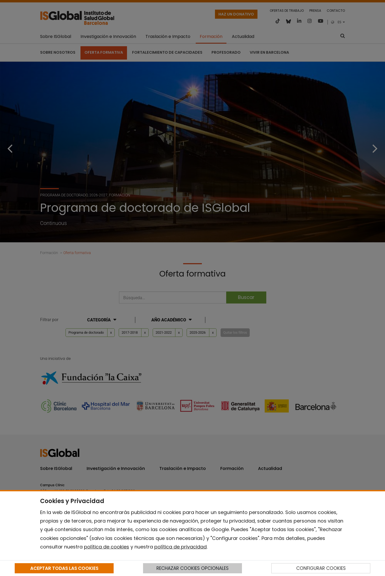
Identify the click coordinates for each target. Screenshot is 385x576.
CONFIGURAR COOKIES (321, 568)
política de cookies (106, 546)
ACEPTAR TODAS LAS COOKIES (64, 568)
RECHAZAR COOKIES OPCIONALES (192, 568)
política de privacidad (180, 546)
